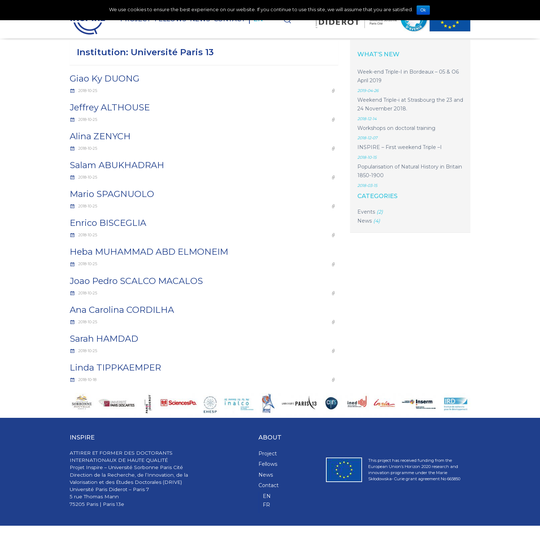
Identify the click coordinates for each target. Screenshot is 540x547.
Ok (423, 10)
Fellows (267, 464)
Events (366, 212)
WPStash (461, 536)
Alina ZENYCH (100, 136)
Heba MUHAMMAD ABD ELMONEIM (149, 251)
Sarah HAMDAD (104, 338)
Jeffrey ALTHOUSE (110, 107)
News (364, 221)
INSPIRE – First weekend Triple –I (399, 147)
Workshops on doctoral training (396, 128)
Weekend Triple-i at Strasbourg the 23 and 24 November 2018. (410, 104)
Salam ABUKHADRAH (117, 165)
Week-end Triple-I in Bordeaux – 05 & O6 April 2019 (408, 76)
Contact (268, 485)
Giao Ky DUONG (104, 78)
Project (267, 453)
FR (266, 505)
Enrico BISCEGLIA (108, 223)
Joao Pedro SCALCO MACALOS (136, 281)
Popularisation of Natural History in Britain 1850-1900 (409, 171)
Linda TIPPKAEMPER (115, 367)
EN (267, 496)
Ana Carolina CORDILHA (122, 310)
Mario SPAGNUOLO (112, 194)
